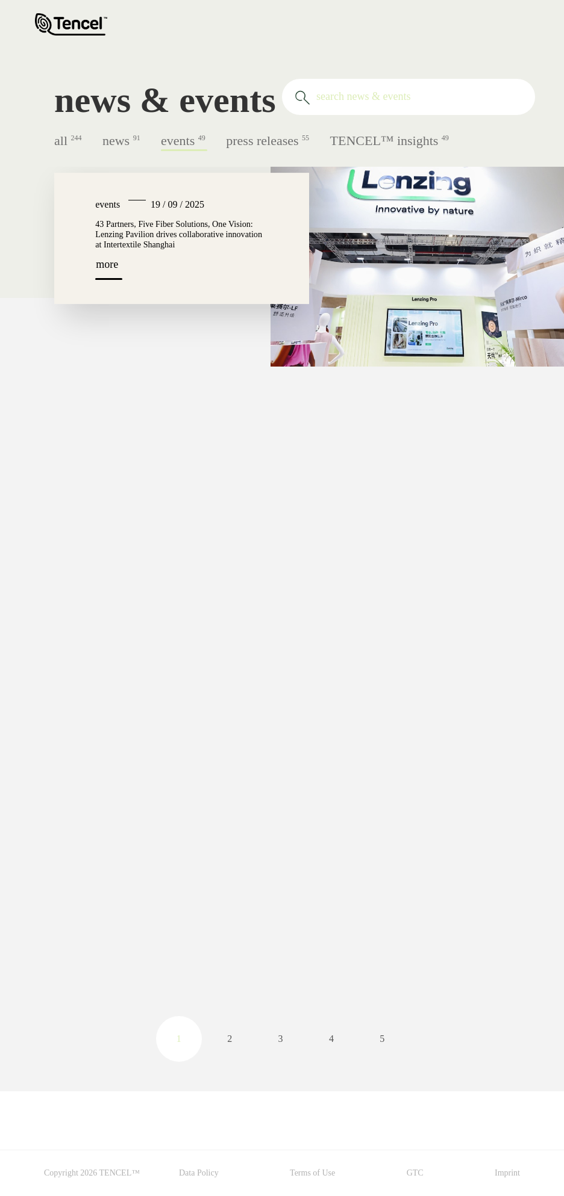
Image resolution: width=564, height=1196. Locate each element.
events (184, 140)
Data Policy (199, 1172)
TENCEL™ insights (389, 140)
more (107, 264)
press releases (268, 140)
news (122, 140)
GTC (415, 1172)
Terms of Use (312, 1172)
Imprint (507, 1172)
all (69, 140)
